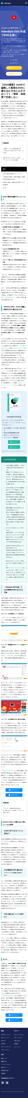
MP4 (16, 487)
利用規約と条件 (4, 1070)
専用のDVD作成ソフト (11, 297)
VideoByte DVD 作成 (7, 770)
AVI (20, 487)
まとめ (4, 187)
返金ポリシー (4, 1067)
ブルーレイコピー (5, 1049)
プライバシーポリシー (6, 1064)
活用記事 (16, 1043)
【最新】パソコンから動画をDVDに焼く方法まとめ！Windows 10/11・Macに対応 (12, 150)
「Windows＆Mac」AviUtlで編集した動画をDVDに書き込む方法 (14, 178)
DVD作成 (3, 1043)
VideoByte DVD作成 (14, 417)
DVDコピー (3, 1040)
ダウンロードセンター (19, 1034)
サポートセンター (18, 1037)
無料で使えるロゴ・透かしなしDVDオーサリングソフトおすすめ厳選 (12, 159)
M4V (23, 348)
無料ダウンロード (14, 68)
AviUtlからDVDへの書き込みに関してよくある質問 (14, 183)
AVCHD (15, 348)
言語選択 (3, 1073)
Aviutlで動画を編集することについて (12, 173)
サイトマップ (17, 1046)
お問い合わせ (17, 1040)
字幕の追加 (10, 655)
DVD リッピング (5, 1037)
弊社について (4, 1058)
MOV (19, 348)
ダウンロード (14, 442)
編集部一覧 (3, 1061)
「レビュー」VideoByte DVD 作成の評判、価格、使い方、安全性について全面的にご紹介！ (12, 810)
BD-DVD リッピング (5, 1034)
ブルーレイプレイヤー (6, 1046)
